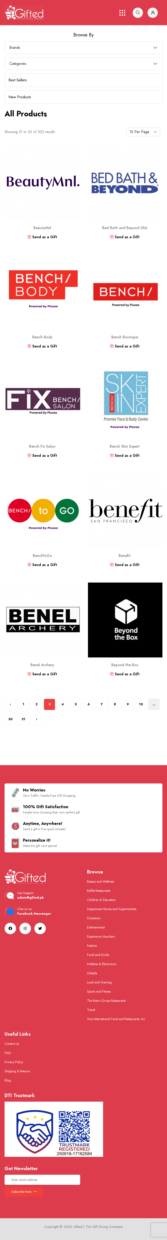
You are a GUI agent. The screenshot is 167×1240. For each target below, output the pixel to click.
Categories (17, 63)
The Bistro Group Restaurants (106, 1000)
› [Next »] (36, 719)
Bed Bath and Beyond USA (124, 227)
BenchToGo (42, 555)
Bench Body (42, 337)
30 (10, 719)
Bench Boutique (124, 337)
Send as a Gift (42, 237)
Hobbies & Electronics (101, 964)
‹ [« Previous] (10, 704)
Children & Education (101, 900)
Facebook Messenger (34, 913)
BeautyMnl (42, 227)
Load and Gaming (99, 982)
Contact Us (12, 1043)
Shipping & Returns (17, 1071)
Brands (14, 47)
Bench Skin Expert (125, 446)
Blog (8, 1080)
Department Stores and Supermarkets (111, 909)
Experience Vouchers (101, 936)
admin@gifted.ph (30, 897)
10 (141, 704)
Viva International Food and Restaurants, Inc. (116, 1019)
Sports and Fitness (99, 991)
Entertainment (96, 927)
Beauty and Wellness (100, 881)
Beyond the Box (124, 665)
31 (23, 719)
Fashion (92, 945)
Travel (91, 1009)
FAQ (8, 1053)
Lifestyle (92, 973)
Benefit (125, 555)
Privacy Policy (14, 1062)
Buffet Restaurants (98, 890)
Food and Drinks (98, 955)
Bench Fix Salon (42, 446)
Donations (93, 918)
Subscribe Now (23, 1191)
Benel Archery (42, 665)
